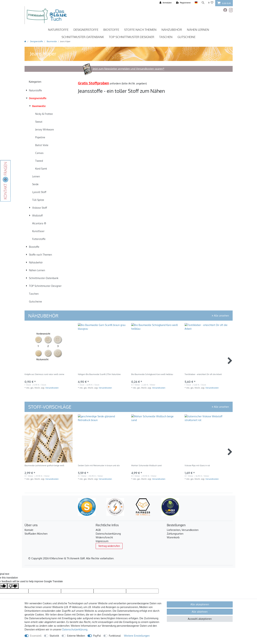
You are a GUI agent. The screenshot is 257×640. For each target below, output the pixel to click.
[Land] (196, 3)
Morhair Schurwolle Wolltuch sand (146, 465)
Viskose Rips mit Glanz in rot (197, 465)
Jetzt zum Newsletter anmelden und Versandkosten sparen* (128, 68)
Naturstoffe (58, 29)
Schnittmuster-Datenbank (83, 37)
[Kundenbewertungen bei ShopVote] (87, 507)
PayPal (97, 635)
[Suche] (202, 3)
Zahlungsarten (175, 533)
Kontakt (29, 529)
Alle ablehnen (200, 611)
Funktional (115, 635)
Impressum (102, 541)
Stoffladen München (36, 533)
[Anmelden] (165, 3)
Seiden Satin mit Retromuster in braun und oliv (99, 465)
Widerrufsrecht (104, 537)
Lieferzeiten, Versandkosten (182, 529)
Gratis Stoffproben (93, 83)
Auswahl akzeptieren (200, 618)
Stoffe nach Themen (140, 29)
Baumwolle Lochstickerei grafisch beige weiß (44, 465)
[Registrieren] (183, 3)
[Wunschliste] (210, 3)
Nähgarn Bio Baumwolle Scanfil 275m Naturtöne (99, 374)
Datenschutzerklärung (108, 533)
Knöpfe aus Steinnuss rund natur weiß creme (44, 374)
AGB (98, 529)
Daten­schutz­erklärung (74, 629)
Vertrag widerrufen (109, 545)
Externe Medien (76, 635)
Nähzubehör (171, 29)
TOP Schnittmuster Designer (131, 37)
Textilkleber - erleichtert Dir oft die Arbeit (203, 374)
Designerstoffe (85, 29)
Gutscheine (186, 37)
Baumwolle (51, 41)
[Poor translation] (13, 586)
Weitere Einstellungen (137, 635)
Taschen (166, 37)
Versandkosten (52, 387)
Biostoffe (111, 29)
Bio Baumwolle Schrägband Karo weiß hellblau (152, 374)
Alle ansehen (220, 315)
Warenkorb (173, 537)
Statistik (54, 635)
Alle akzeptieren (199, 604)
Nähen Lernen (198, 29)
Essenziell (35, 635)
